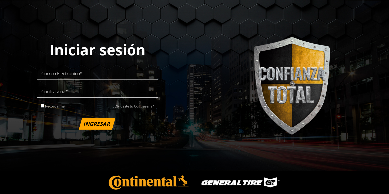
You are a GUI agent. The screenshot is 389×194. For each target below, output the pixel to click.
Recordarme (53, 106)
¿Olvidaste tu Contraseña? (133, 106)
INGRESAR (97, 123)
